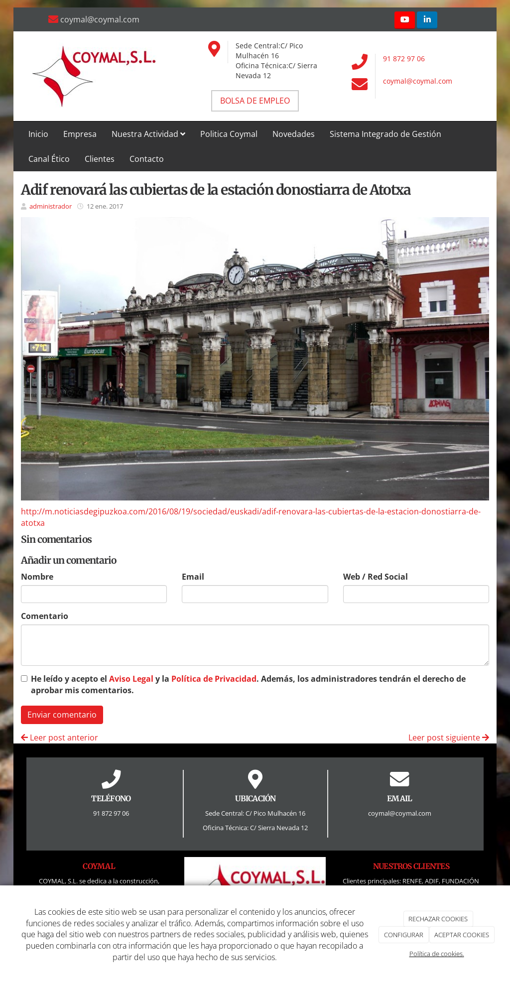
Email (193, 576)
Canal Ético (49, 158)
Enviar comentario (62, 714)
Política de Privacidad (213, 678)
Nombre (37, 576)
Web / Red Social (375, 576)
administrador (50, 206)
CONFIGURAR (403, 934)
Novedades (293, 133)
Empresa (80, 133)
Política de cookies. (436, 953)
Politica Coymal (228, 133)
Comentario (44, 616)
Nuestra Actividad (148, 133)
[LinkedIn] (427, 20)
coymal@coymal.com (417, 81)
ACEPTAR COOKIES (461, 934)
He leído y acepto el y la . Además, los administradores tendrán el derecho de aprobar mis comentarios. (248, 684)
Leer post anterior (59, 737)
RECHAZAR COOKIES (438, 918)
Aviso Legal (131, 678)
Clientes (100, 158)
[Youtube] (404, 20)
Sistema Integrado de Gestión (385, 133)
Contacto (146, 158)
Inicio (38, 133)
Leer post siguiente (448, 737)
